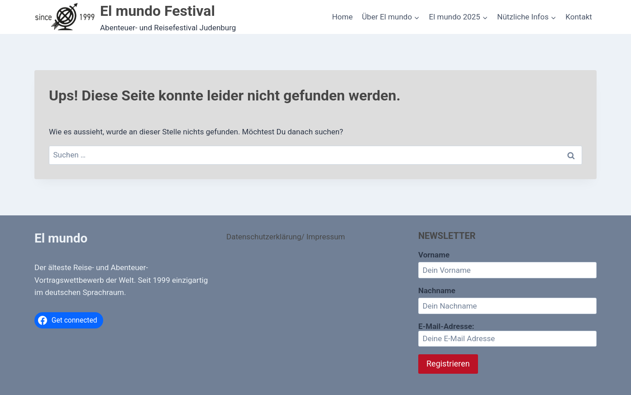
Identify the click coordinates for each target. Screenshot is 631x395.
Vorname (433, 254)
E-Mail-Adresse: (507, 334)
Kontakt (578, 16)
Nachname (436, 290)
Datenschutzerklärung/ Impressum (285, 236)
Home (342, 16)
